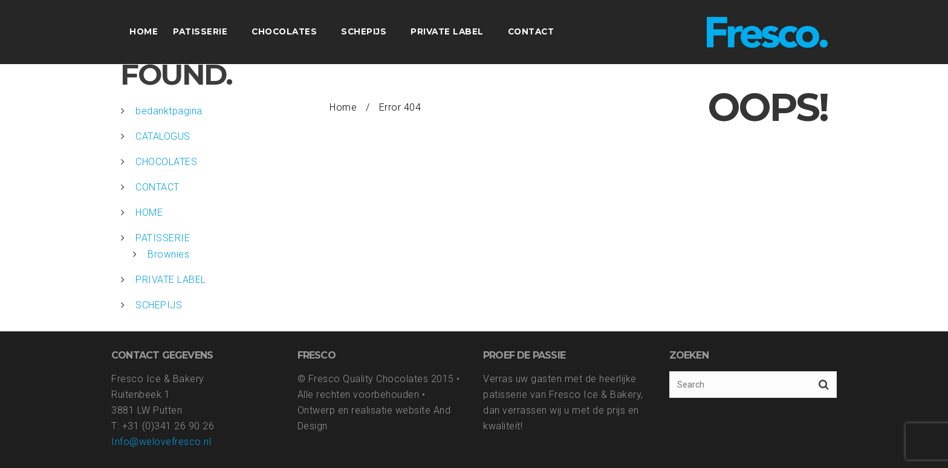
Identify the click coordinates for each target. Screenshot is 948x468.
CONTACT (157, 187)
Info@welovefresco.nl (161, 441)
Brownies (168, 254)
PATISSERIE (162, 238)
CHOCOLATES (166, 161)
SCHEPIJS (158, 305)
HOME (149, 212)
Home (343, 107)
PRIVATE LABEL (170, 279)
